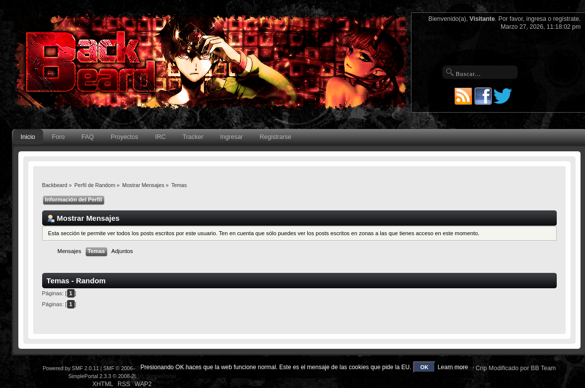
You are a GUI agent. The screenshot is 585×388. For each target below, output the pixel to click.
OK (424, 367)
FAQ (87, 136)
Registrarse (276, 136)
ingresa (536, 18)
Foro (58, 136)
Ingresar (231, 136)
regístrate (566, 18)
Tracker (192, 136)
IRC (160, 136)
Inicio (28, 136)
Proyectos (124, 136)
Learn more (453, 367)
